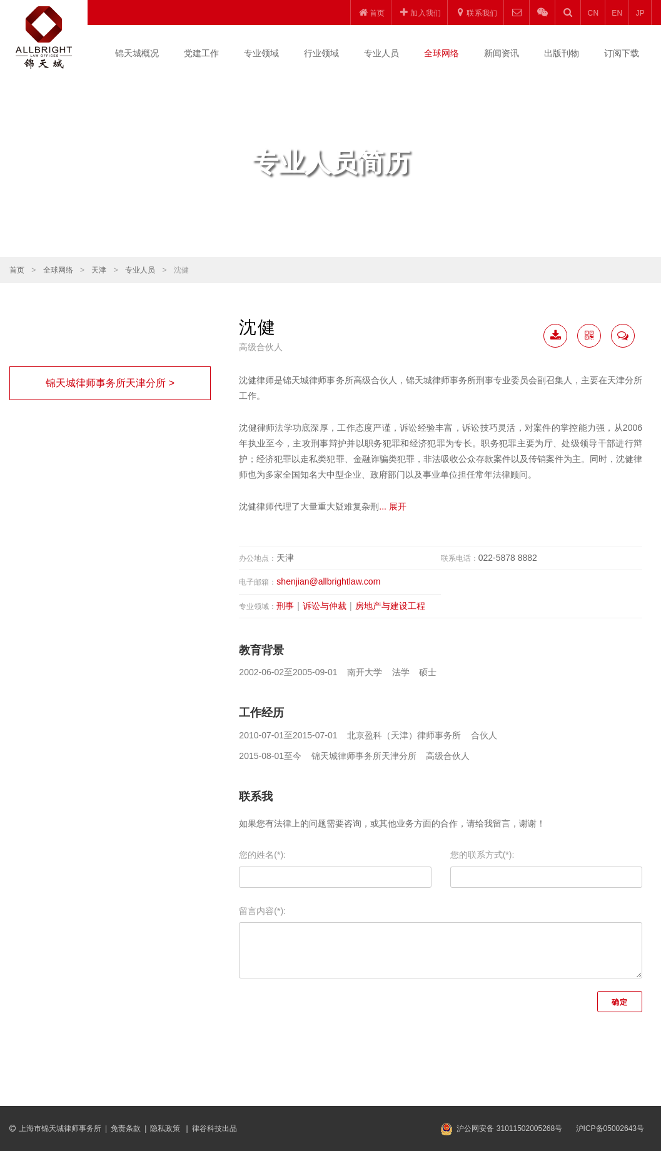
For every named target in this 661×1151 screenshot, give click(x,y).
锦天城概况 (137, 53)
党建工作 (201, 53)
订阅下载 (621, 53)
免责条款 (126, 1128)
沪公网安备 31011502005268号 (509, 1128)
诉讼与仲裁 (324, 606)
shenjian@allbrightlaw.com (328, 581)
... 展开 (392, 506)
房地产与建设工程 (390, 606)
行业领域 (321, 53)
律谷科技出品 (214, 1128)
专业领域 (261, 53)
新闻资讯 (501, 53)
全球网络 (441, 53)
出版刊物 (561, 53)
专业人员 (381, 53)
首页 (16, 270)
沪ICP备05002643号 (610, 1128)
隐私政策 (166, 1128)
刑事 (285, 606)
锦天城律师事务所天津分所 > (110, 383)
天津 (98, 270)
